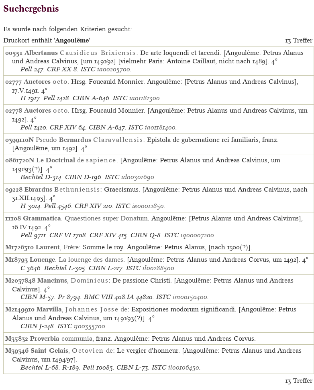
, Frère (57, 247)
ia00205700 (113, 69)
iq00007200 (197, 235)
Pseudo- (89, 139)
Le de (76, 160)
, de (82, 309)
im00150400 (190, 297)
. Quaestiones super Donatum (85, 218)
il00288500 (158, 268)
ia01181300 (144, 98)
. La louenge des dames (76, 259)
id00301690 (137, 177)
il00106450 (183, 367)
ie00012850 (148, 206)
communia (61, 338)
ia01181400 (160, 127)
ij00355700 (89, 326)
